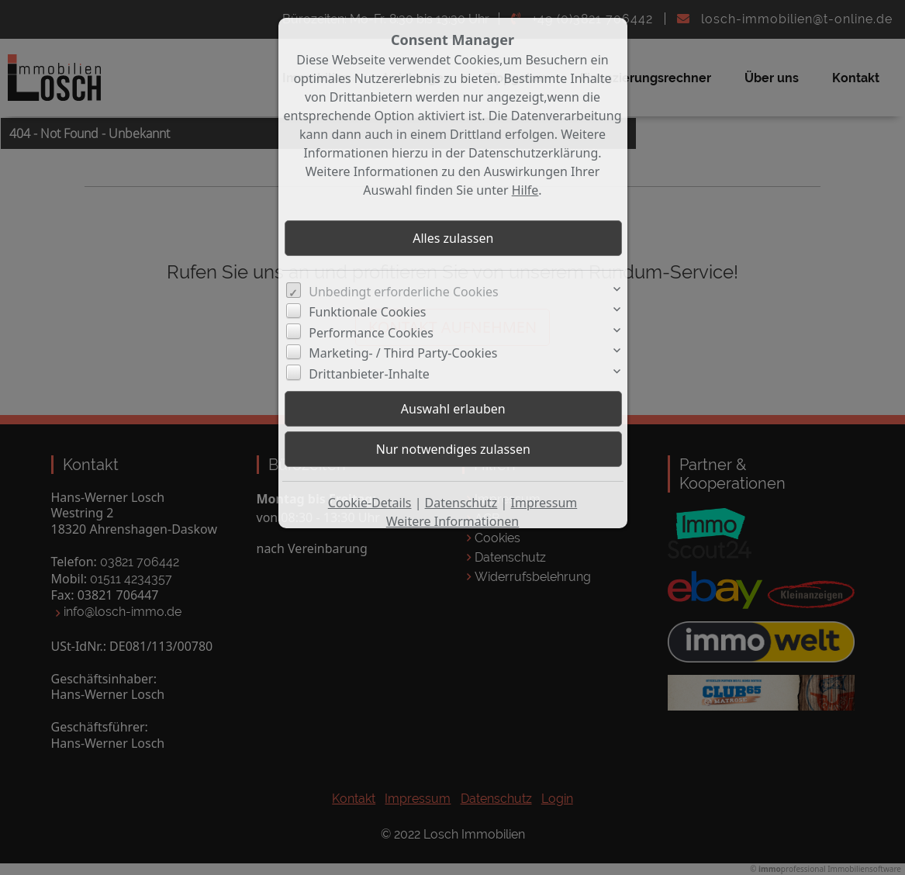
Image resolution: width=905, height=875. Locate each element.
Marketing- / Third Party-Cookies (403, 352)
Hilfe (525, 190)
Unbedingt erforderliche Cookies (404, 291)
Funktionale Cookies (367, 311)
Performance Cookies (371, 332)
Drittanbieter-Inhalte (369, 373)
